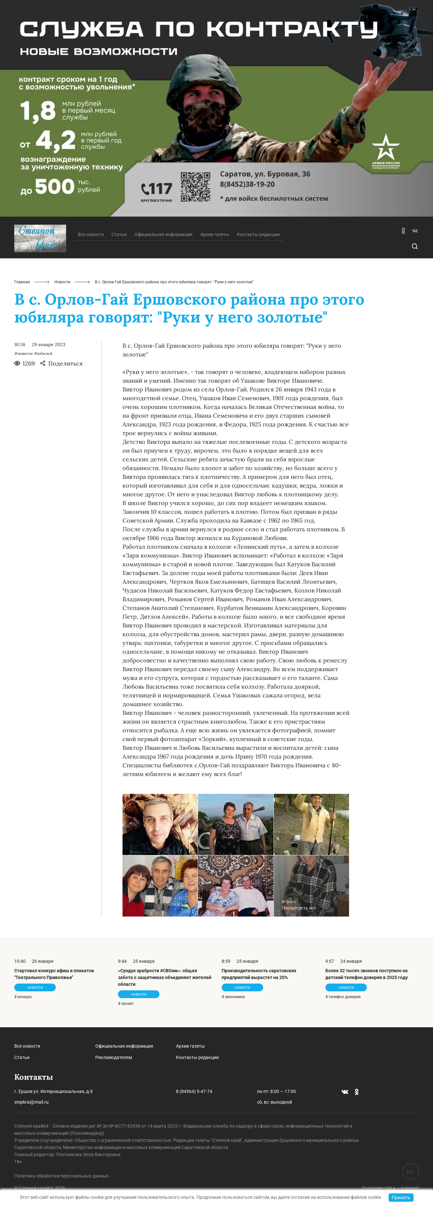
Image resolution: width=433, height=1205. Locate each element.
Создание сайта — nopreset (390, 1187)
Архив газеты (214, 234)
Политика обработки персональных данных (61, 1175)
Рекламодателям (113, 1057)
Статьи (119, 234)
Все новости (27, 1046)
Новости (62, 282)
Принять (401, 1197)
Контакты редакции (258, 234)
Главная (22, 282)
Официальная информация (164, 234)
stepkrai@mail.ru (31, 1102)
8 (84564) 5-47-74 (194, 1091)
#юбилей (43, 353)
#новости (23, 353)
